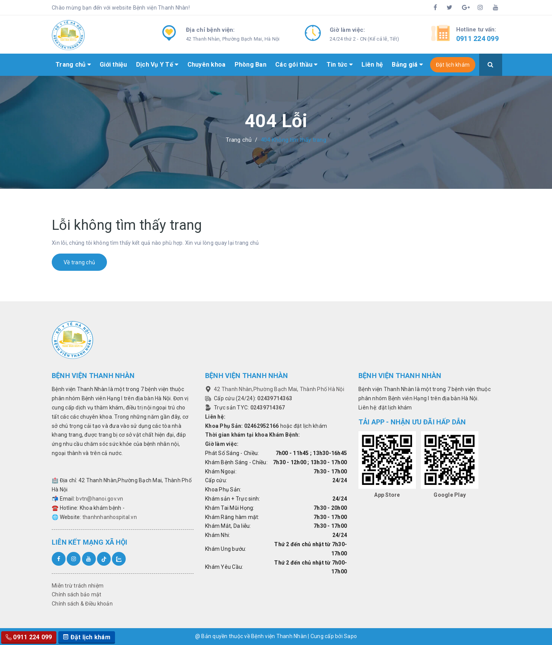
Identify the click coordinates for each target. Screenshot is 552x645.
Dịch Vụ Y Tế (157, 64)
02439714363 (274, 398)
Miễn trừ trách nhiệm (78, 586)
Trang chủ (73, 64)
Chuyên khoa (206, 64)
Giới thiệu (113, 64)
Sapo (350, 636)
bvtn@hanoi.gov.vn (99, 499)
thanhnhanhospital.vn (109, 517)
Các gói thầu (296, 64)
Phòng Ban (250, 64)
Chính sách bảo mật (77, 594)
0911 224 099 (477, 38)
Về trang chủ (79, 262)
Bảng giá (407, 64)
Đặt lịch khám (453, 65)
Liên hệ (372, 64)
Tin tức (340, 64)
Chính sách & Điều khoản (82, 604)
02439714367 (267, 407)
